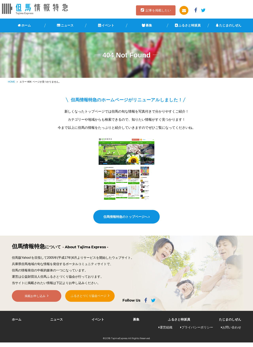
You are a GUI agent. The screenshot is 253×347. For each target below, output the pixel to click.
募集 (149, 25)
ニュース (67, 25)
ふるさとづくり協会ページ (89, 302)
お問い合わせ (231, 331)
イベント (108, 25)
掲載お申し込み (35, 302)
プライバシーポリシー (197, 331)
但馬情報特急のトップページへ (125, 221)
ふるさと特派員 (189, 25)
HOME (11, 81)
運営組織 (166, 331)
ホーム (26, 25)
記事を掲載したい (158, 10)
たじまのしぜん (230, 25)
